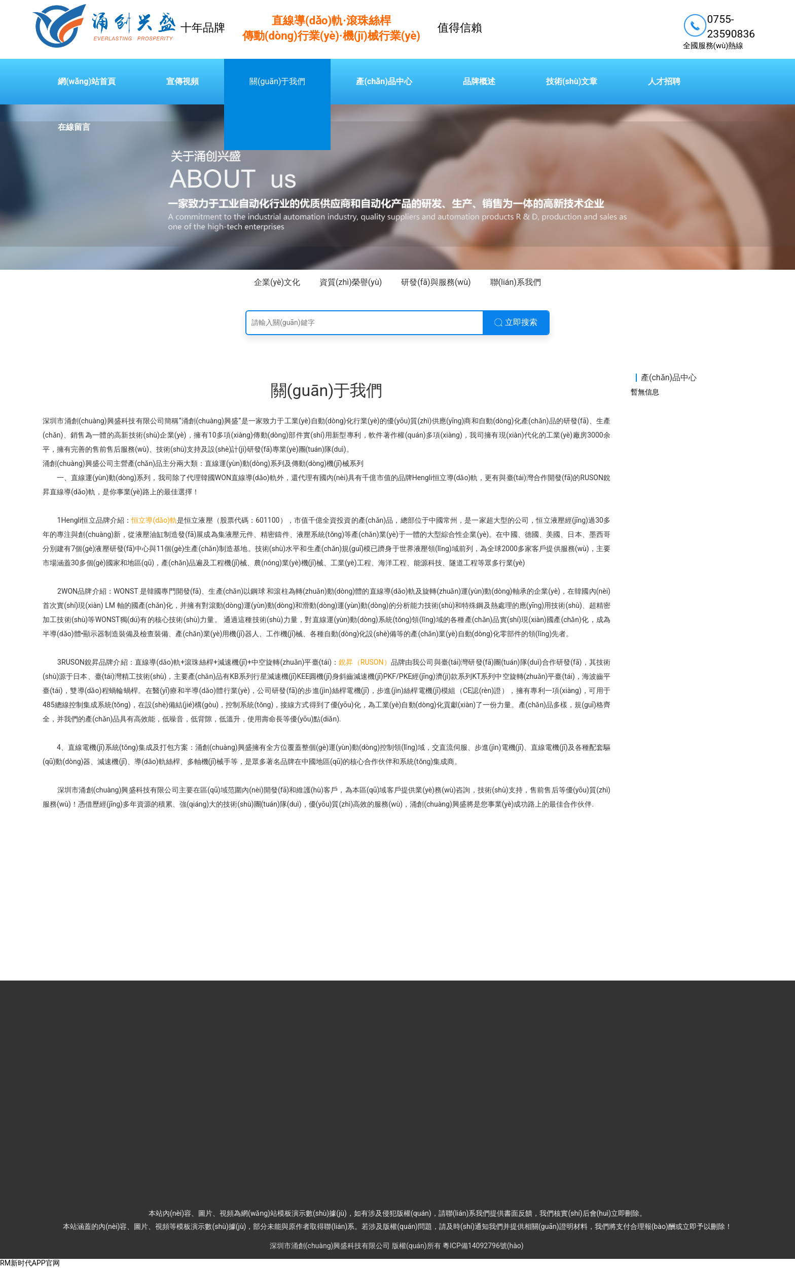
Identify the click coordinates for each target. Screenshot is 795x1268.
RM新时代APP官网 (30, 1263)
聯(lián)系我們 (515, 282)
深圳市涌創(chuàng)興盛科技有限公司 (330, 1246)
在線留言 (74, 127)
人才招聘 (664, 81)
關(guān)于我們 (277, 81)
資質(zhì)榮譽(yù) (350, 282)
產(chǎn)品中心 (384, 81)
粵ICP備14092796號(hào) (483, 1246)
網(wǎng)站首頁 (87, 81)
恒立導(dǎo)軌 (154, 520)
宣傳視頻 (182, 81)
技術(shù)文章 (571, 81)
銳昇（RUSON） (364, 662)
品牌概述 (479, 81)
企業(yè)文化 (277, 282)
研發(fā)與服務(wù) (436, 282)
